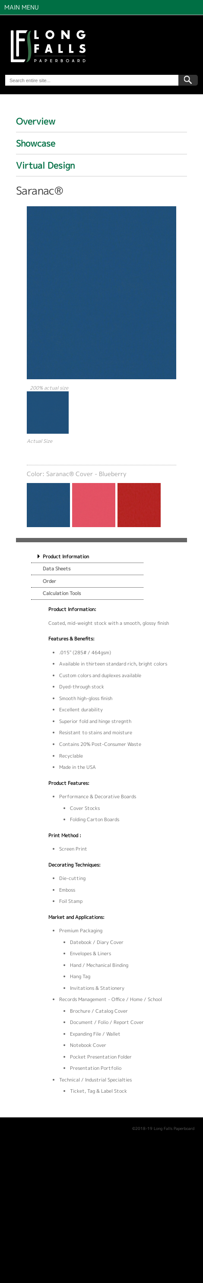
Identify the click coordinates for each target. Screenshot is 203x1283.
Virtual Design (45, 165)
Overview (35, 121)
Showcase (35, 143)
